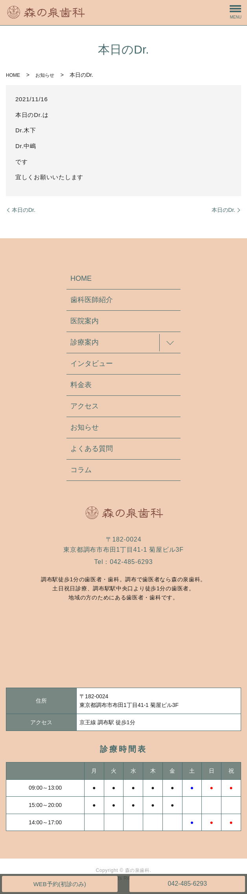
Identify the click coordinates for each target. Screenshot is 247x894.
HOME (13, 75)
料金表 (81, 385)
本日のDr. (23, 210)
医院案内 (84, 321)
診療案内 (84, 342)
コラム (81, 470)
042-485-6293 (187, 883)
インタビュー (91, 363)
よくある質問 (91, 449)
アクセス (84, 406)
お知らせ (44, 75)
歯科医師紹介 (91, 300)
